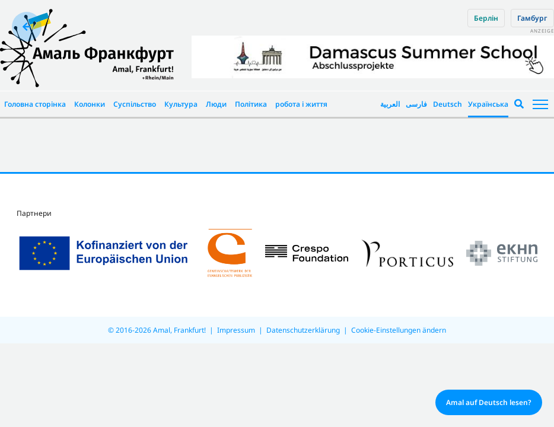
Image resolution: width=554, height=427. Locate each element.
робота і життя (301, 104)
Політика (251, 104)
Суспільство (134, 104)
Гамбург (532, 18)
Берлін (486, 18)
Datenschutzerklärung (303, 330)
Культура (181, 104)
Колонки (89, 104)
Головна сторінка (35, 104)
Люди (216, 104)
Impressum (236, 330)
